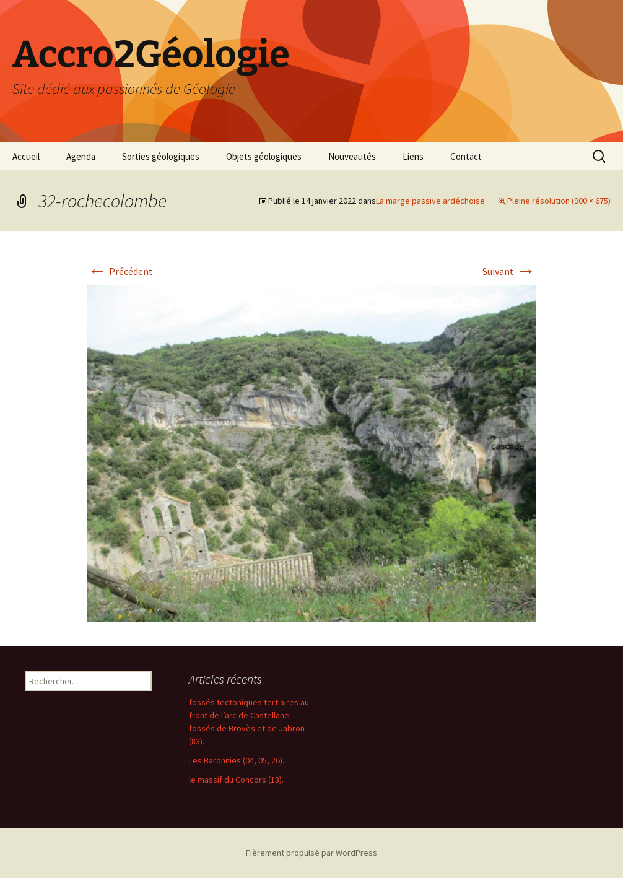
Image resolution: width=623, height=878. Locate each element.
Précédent (120, 271)
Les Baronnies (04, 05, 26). (236, 760)
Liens (413, 156)
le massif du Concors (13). (236, 779)
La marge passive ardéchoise (430, 200)
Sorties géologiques (160, 156)
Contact (466, 156)
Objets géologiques (264, 156)
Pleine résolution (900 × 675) (559, 200)
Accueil (26, 156)
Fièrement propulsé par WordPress (311, 852)
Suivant (509, 271)
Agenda (80, 156)
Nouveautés (352, 156)
